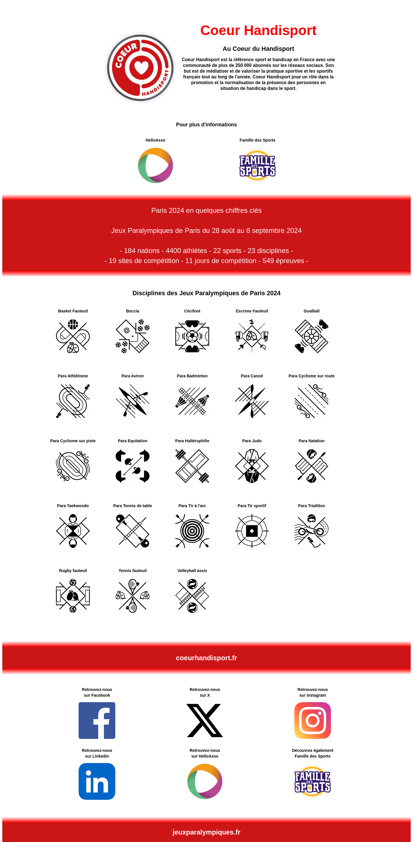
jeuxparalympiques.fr (206, 832)
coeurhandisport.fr (206, 658)
